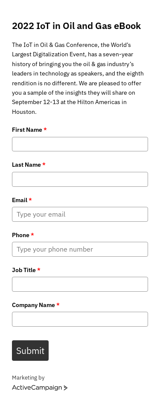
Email (22, 200)
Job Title (26, 270)
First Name (29, 129)
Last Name (29, 164)
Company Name (36, 305)
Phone (23, 235)
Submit (30, 351)
